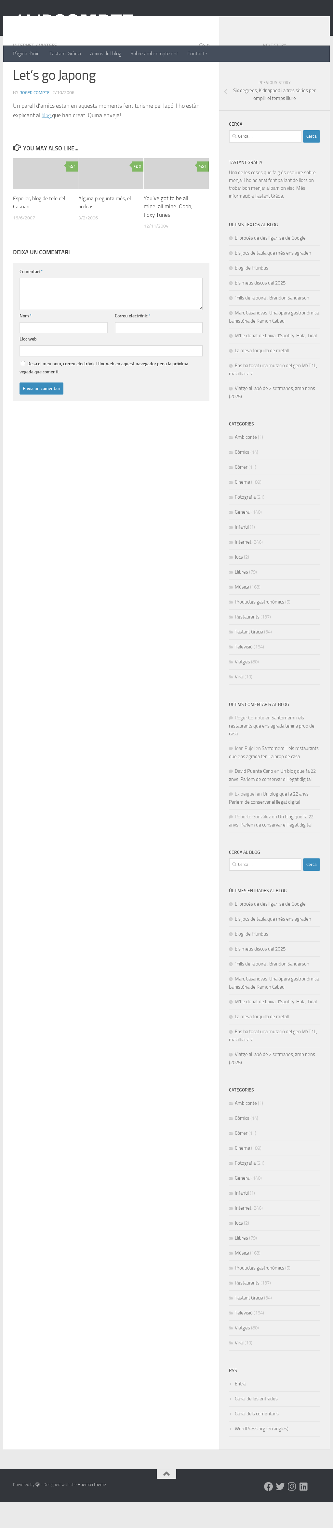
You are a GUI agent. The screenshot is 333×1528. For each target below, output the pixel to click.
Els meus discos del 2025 (260, 309)
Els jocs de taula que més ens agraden (273, 279)
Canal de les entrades (256, 1425)
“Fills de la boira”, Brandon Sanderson (272, 324)
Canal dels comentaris (257, 1440)
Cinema (242, 508)
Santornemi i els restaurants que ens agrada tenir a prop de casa (271, 752)
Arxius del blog (105, 53)
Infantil (242, 553)
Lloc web (28, 365)
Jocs (239, 583)
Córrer (241, 493)
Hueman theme (92, 1510)
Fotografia (245, 523)
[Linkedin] (303, 1512)
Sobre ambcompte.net (154, 53)
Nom (26, 342)
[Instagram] (292, 1512)
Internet (24, 71)
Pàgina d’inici (26, 53)
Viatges (50, 71)
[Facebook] (268, 1512)
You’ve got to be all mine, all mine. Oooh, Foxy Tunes (168, 232)
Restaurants (247, 643)
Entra (240, 1410)
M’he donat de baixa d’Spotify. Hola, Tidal (276, 362)
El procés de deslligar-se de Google (270, 264)
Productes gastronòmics (259, 628)
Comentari (31, 297)
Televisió (244, 673)
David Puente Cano (254, 797)
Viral (239, 703)
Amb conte (246, 463)
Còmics (242, 478)
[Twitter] (280, 1512)
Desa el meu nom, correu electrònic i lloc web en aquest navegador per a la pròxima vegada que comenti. (104, 394)
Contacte (197, 53)
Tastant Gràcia (65, 53)
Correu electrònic (133, 342)
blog (47, 141)
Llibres (241, 598)
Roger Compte (36, 118)
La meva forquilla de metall (262, 377)
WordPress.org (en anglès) (261, 1455)
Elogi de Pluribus (251, 294)
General (242, 538)
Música (242, 613)
